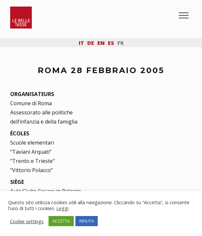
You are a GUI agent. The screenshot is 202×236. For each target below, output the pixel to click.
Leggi (62, 208)
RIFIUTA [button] (86, 221)
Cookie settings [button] (27, 221)
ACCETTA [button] (61, 221)
